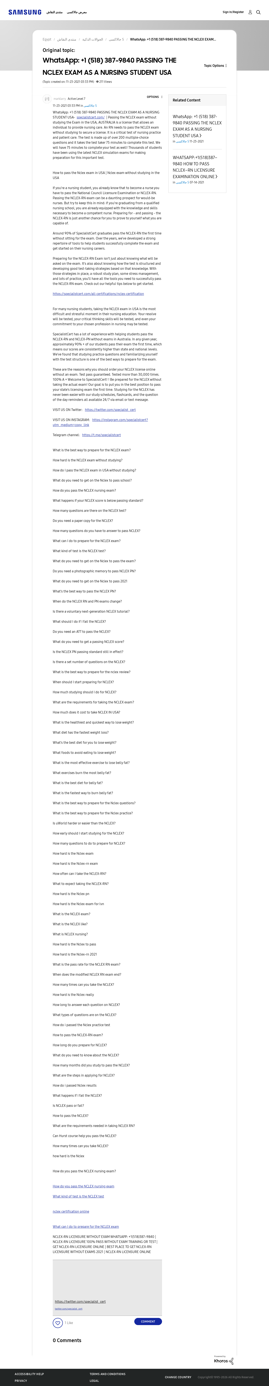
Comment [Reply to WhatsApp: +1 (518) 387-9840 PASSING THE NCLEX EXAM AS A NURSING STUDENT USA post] (148, 1321)
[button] (154, 97)
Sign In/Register (233, 12)
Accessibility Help (29, 1374)
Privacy (21, 1381)
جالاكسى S (90, 106)
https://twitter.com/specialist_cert (80, 1302)
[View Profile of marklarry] (60, 99)
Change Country (178, 1377)
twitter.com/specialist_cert (68, 1308)
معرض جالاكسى (77, 12)
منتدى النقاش (54, 12)
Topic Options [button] (214, 66)
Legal (94, 1381)
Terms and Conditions (107, 1374)
